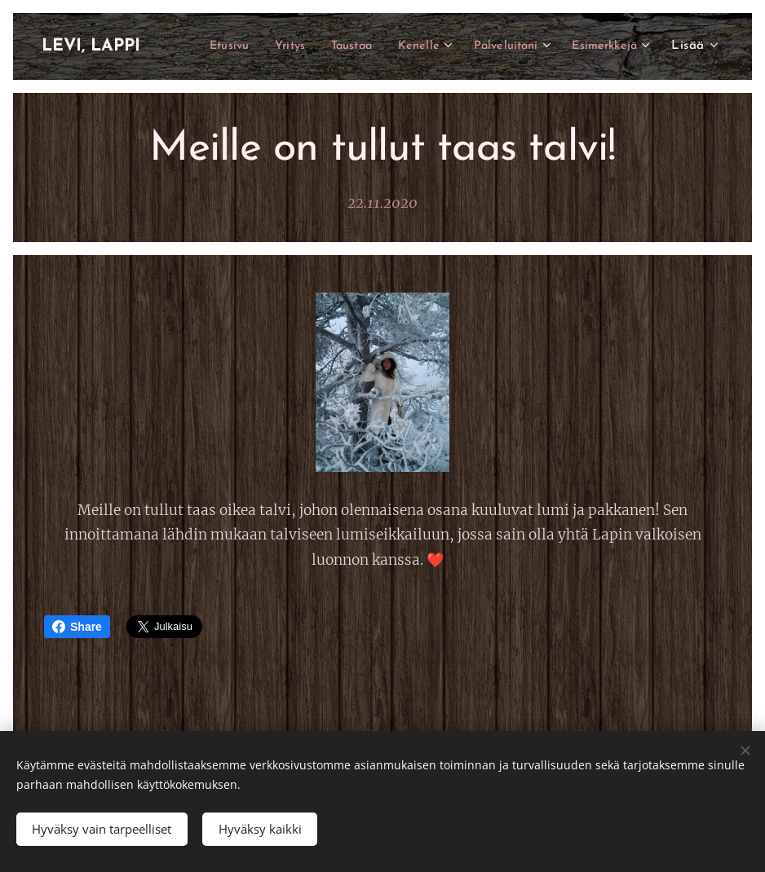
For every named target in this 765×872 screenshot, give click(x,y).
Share (77, 626)
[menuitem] (305, 46)
